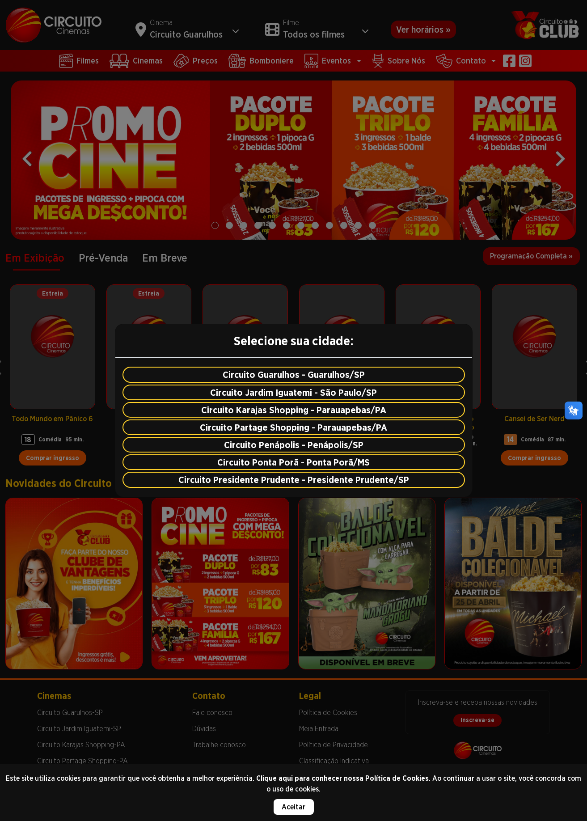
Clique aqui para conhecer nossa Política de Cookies (342, 778)
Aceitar (293, 807)
